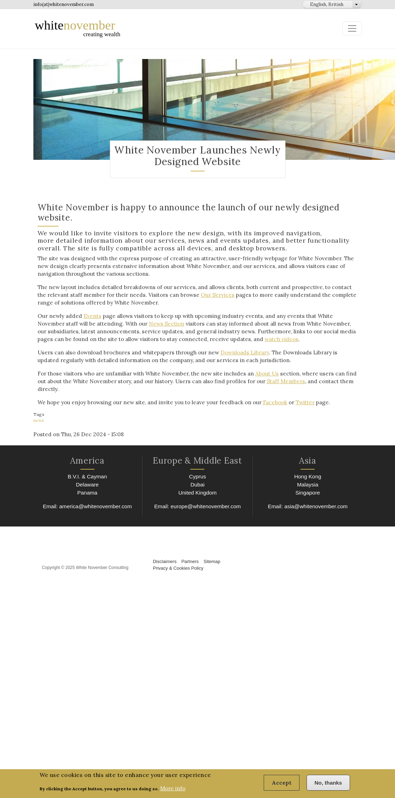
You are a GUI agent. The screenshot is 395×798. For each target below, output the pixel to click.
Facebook (267, 394)
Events (89, 316)
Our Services (201, 295)
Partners (190, 551)
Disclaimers (164, 551)
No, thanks (329, 785)
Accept (283, 785)
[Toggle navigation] (352, 28)
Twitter (296, 394)
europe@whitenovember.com (205, 496)
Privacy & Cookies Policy (178, 558)
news (38, 412)
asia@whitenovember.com (315, 496)
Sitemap (212, 551)
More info (172, 791)
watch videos (212, 339)
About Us (258, 373)
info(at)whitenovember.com (63, 4)
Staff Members (266, 381)
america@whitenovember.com (95, 496)
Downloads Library (236, 352)
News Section (133, 323)
